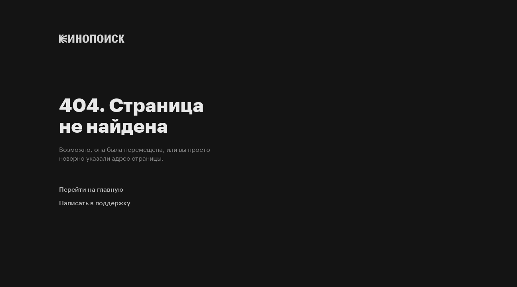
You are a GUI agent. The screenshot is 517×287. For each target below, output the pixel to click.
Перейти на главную (91, 189)
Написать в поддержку (94, 203)
